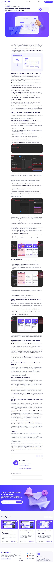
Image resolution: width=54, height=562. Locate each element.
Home (20, 553)
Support (20, 558)
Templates (20, 556)
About (25, 1)
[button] (29, 1)
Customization (40, 1)
